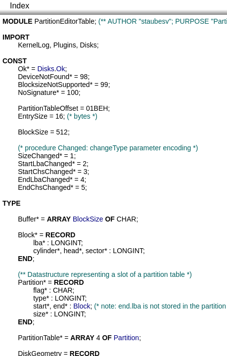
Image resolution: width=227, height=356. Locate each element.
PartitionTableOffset (48, 108)
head (71, 251)
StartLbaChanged (45, 164)
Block (26, 235)
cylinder (45, 251)
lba (38, 243)
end (59, 306)
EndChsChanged (44, 187)
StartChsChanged (45, 172)
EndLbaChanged (44, 179)
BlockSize (33, 132)
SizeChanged (38, 156)
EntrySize (32, 116)
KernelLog (33, 45)
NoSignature (37, 92)
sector (95, 251)
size (39, 314)
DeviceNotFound (43, 77)
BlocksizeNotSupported (54, 85)
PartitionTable (39, 338)
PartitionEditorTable (64, 21)
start (39, 306)
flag (39, 290)
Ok (22, 69)
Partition (30, 282)
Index (19, 5)
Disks (88, 45)
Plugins (64, 45)
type (39, 298)
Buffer (27, 219)
